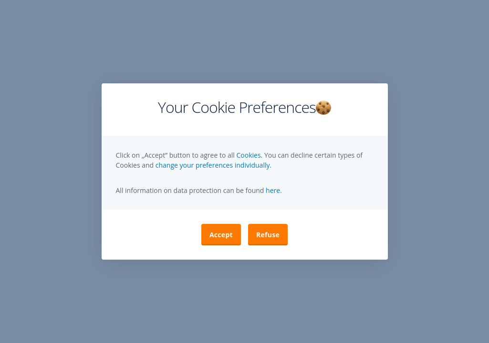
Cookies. (250, 155)
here (272, 190)
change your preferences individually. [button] (213, 165)
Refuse (268, 234)
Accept (221, 234)
